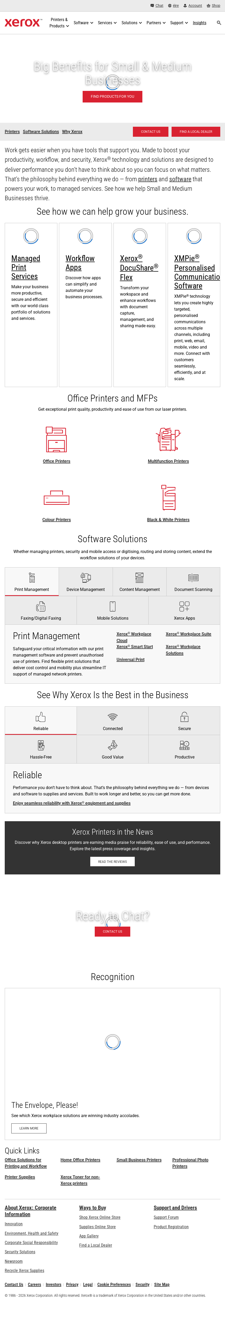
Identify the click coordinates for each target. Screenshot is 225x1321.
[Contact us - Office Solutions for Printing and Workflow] (150, 132)
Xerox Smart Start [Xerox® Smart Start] (135, 646)
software (180, 179)
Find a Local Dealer (95, 1245)
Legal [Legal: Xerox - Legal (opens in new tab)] (88, 1284)
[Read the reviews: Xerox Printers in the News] (112, 862)
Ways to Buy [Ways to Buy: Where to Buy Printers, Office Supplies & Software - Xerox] (92, 1208)
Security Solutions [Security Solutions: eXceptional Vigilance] (20, 1251)
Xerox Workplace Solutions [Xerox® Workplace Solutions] (183, 650)
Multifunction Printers (168, 461)
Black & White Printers (168, 519)
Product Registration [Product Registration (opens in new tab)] (171, 1226)
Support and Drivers (175, 1208)
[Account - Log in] (192, 5)
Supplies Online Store (97, 1226)
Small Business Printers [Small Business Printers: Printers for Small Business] (139, 1159)
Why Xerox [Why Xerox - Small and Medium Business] (72, 131)
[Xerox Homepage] (23, 23)
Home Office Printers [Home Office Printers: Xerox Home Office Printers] (80, 1159)
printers (147, 179)
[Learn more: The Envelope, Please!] (112, 1064)
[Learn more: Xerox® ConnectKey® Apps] (85, 305)
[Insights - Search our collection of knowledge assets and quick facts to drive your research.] (200, 23)
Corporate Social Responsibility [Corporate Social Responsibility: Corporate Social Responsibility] (31, 1242)
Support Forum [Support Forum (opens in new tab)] (166, 1217)
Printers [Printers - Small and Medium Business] (12, 131)
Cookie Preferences (114, 1284)
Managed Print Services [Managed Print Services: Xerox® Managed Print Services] (25, 267)
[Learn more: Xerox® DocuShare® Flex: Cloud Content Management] (140, 305)
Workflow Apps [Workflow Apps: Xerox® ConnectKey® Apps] (80, 263)
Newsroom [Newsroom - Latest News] (14, 1261)
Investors (53, 1284)
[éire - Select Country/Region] (173, 5)
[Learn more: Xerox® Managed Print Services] (31, 305)
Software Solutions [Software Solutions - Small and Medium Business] (41, 131)
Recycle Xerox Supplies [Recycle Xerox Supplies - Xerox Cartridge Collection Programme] (24, 1270)
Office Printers (56, 461)
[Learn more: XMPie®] (194, 305)
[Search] (219, 23)
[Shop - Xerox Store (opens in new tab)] (213, 5)
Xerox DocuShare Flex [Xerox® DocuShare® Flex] (139, 268)
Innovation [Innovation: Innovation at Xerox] (14, 1223)
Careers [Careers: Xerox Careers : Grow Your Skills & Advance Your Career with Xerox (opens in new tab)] (34, 1284)
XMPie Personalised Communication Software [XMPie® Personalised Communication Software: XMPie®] (199, 272)
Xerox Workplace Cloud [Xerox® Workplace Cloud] (134, 637)
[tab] (32, 581)
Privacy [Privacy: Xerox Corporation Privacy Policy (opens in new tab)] (72, 1284)
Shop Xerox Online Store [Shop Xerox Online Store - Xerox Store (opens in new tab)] (100, 1217)
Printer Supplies (20, 1177)
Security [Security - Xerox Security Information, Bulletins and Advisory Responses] (142, 1284)
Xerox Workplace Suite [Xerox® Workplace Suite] (188, 634)
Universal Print (130, 659)
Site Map (161, 1284)
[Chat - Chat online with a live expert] (157, 5)
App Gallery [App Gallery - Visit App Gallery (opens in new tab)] (89, 1236)
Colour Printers (56, 519)
